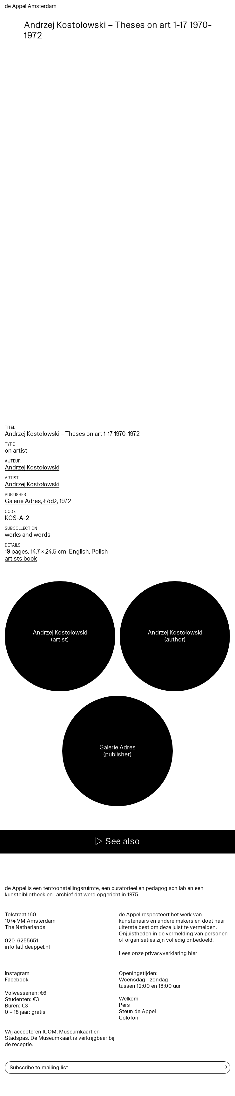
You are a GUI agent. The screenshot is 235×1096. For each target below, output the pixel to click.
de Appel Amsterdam (31, 6)
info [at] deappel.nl (27, 947)
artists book (21, 559)
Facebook (17, 979)
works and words (27, 535)
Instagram (17, 973)
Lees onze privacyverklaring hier (158, 953)
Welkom (128, 998)
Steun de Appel (137, 1011)
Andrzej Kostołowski (32, 467)
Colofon (128, 1017)
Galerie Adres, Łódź (31, 501)
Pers (124, 1005)
